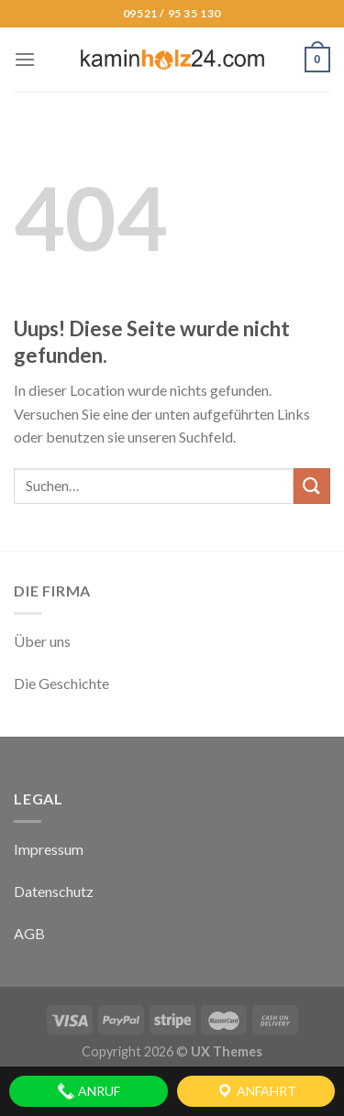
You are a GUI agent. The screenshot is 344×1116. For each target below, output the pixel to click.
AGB (29, 933)
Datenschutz (54, 891)
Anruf (88, 1091)
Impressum (48, 849)
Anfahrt (256, 1091)
